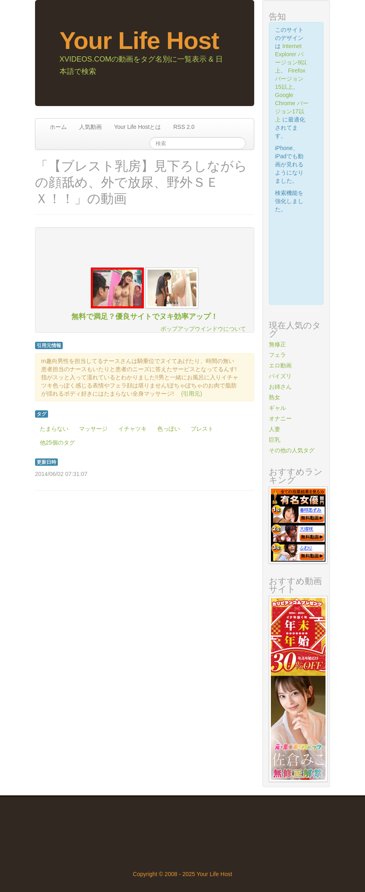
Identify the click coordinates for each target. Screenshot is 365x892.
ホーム (58, 127)
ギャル (277, 408)
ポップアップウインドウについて (203, 328)
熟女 (274, 397)
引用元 (191, 393)
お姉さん (280, 386)
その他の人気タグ (291, 450)
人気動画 (90, 127)
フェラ (277, 355)
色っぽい (168, 428)
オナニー (280, 418)
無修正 (277, 344)
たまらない (54, 428)
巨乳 (274, 439)
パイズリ (280, 376)
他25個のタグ (57, 442)
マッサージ (93, 428)
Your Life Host (139, 40)
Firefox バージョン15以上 (290, 78)
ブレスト (202, 428)
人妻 (274, 429)
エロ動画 (280, 365)
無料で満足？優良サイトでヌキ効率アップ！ (144, 316)
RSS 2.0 (183, 127)
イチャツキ (132, 428)
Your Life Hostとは (137, 127)
